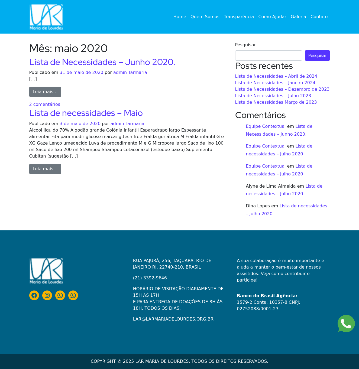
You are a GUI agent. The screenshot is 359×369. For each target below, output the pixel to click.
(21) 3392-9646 (150, 277)
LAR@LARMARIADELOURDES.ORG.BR (173, 319)
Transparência (239, 16)
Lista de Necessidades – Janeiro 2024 (275, 82)
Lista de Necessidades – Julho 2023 (273, 95)
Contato (319, 16)
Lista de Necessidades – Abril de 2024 (276, 76)
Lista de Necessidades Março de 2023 (276, 102)
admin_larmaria (130, 72)
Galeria (298, 16)
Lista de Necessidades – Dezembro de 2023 (282, 89)
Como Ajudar (272, 16)
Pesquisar (245, 44)
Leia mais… (47, 91)
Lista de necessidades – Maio (86, 113)
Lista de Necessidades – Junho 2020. (102, 62)
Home (179, 16)
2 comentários (44, 104)
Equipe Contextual (266, 126)
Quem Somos (204, 16)
